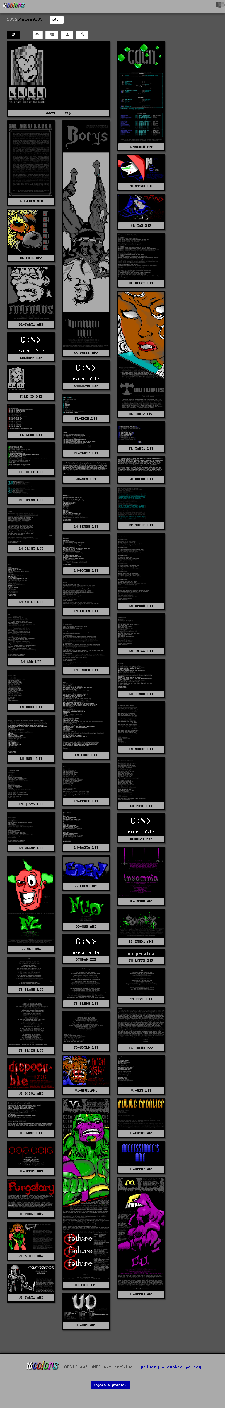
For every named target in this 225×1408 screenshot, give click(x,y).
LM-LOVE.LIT (86, 755)
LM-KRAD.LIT (31, 707)
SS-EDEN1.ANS (86, 886)
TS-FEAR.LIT (141, 999)
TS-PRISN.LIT (31, 1051)
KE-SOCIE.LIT (141, 525)
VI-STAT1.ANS (31, 1256)
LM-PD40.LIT (141, 806)
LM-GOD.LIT (31, 662)
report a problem (110, 1385)
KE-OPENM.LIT (31, 500)
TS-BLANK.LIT (31, 990)
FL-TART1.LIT (141, 449)
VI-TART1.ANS (31, 1298)
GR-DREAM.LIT (141, 479)
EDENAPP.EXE (31, 358)
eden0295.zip (58, 113)
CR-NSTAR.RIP (141, 186)
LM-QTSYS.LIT (31, 804)
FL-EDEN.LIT (86, 419)
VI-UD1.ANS (86, 1325)
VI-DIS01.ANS (31, 1094)
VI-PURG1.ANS (31, 1214)
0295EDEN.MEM (141, 147)
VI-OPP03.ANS (141, 1294)
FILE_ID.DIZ (31, 397)
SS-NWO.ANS (86, 926)
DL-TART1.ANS (31, 324)
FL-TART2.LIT (86, 453)
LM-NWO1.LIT (31, 759)
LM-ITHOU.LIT (141, 694)
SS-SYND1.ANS (141, 942)
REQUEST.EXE (141, 839)
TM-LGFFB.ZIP (141, 961)
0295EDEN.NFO (31, 201)
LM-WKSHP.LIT (31, 848)
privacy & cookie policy (171, 1367)
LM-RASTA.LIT (86, 848)
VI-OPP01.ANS (31, 1171)
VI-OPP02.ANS (141, 1169)
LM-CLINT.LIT (31, 549)
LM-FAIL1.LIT (31, 602)
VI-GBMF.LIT (31, 1133)
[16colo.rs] (14, 6)
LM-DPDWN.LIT (141, 606)
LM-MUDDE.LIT (141, 749)
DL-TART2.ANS (141, 414)
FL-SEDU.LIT (31, 435)
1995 (12, 19)
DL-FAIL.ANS (31, 258)
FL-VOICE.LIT (31, 472)
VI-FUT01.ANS (141, 1133)
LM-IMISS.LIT (141, 651)
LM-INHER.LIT (86, 670)
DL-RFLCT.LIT (141, 283)
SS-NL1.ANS (31, 949)
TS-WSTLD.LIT (86, 1047)
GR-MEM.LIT (86, 479)
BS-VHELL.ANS (86, 353)
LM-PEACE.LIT (86, 801)
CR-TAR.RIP (141, 226)
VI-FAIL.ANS (86, 1285)
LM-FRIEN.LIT (86, 611)
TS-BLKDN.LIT (86, 1004)
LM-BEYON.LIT (86, 527)
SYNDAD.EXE (86, 959)
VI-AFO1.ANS (86, 1090)
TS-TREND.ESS (141, 1048)
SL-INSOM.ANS (141, 901)
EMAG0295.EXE (86, 386)
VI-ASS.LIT (141, 1090)
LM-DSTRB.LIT (86, 570)
